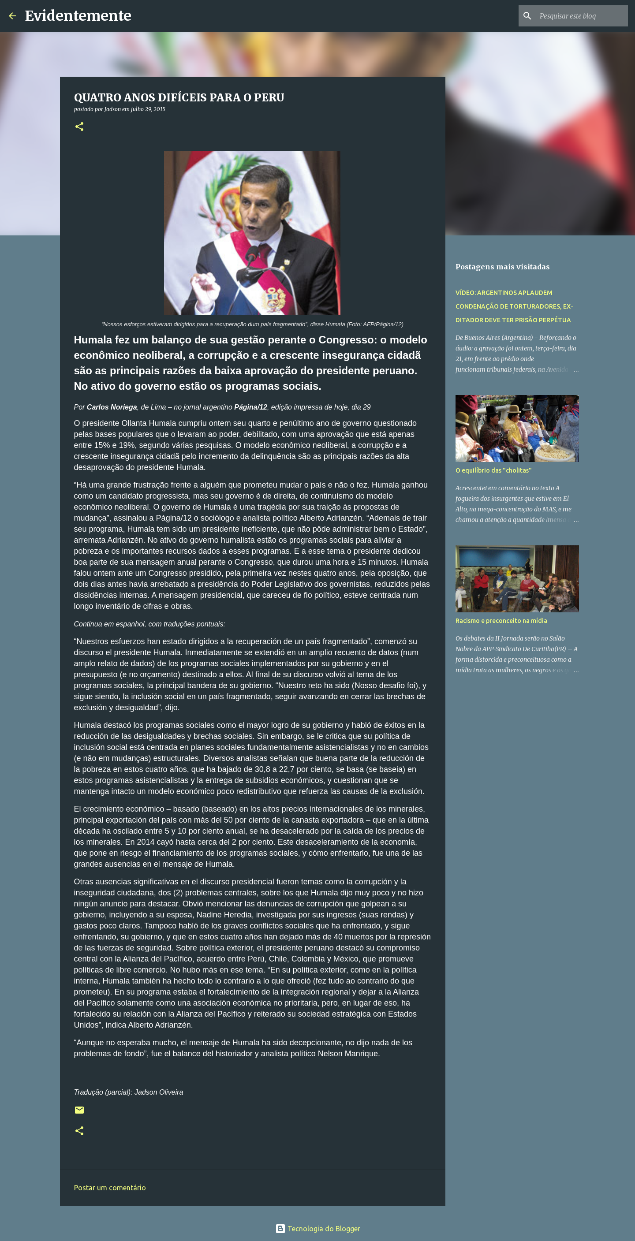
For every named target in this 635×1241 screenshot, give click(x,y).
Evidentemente (78, 16)
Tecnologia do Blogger (317, 1229)
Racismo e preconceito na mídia (501, 620)
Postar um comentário (110, 1188)
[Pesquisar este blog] (581, 15)
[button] (79, 127)
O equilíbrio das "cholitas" (494, 470)
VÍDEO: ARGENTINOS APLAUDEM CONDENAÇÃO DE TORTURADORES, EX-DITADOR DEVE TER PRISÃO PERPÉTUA (514, 306)
